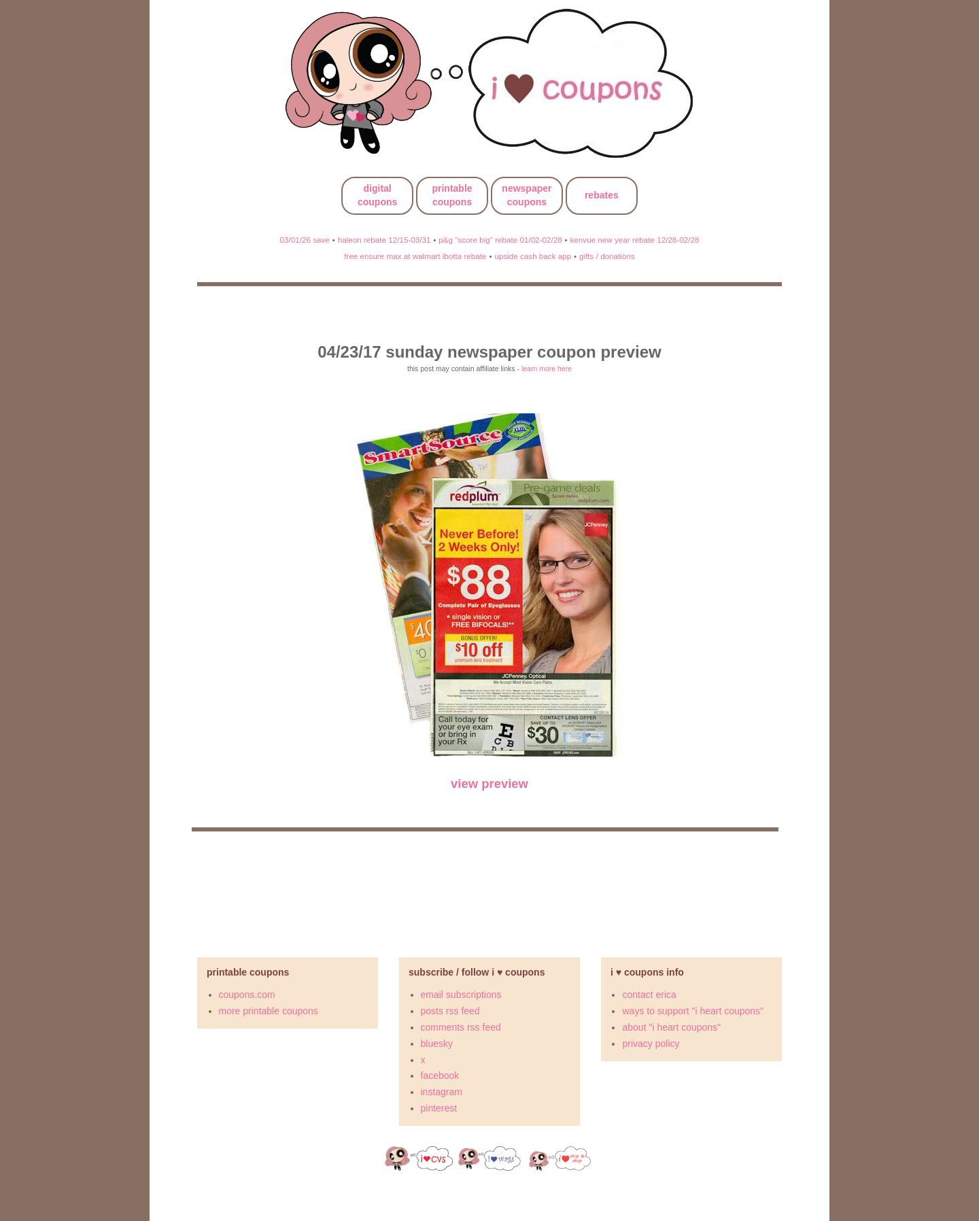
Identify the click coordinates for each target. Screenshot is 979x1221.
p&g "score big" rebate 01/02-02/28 (500, 239)
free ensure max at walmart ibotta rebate (415, 256)
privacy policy (650, 1043)
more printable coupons (268, 1010)
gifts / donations (607, 256)
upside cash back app (532, 256)
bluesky (437, 1043)
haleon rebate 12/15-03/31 (384, 239)
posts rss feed (450, 1010)
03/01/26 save (305, 239)
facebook (440, 1075)
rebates (602, 195)
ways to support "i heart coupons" (692, 1010)
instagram (441, 1091)
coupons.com (247, 994)
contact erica (649, 994)
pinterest (439, 1108)
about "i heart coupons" (671, 1027)
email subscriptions (461, 994)
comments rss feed (461, 1027)
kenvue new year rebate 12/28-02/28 (635, 239)
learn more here (546, 368)
